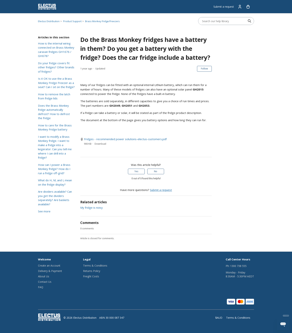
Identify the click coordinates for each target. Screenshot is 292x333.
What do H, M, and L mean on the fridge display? (55, 182)
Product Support (72, 21)
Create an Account (49, 265)
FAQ (40, 287)
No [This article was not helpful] (155, 171)
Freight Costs (91, 276)
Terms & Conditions (95, 265)
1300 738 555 (238, 266)
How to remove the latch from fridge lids (54, 96)
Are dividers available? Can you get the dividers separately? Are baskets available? (55, 198)
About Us (43, 276)
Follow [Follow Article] (204, 68)
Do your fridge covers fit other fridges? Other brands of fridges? (56, 67)
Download (100, 143)
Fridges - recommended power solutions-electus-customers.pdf (125, 139)
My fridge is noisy (91, 207)
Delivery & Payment (50, 271)
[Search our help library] (222, 21)
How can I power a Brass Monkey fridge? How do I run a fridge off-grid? (54, 169)
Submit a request (223, 6)
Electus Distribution (49, 21)
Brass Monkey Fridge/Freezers (102, 21)
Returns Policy (91, 271)
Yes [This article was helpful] (136, 171)
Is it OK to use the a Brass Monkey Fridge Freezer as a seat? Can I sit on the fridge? (56, 83)
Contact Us (44, 281)
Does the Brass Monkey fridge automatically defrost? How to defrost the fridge (54, 112)
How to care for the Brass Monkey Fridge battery (55, 127)
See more (44, 211)
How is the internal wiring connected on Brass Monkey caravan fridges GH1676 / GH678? (56, 50)
